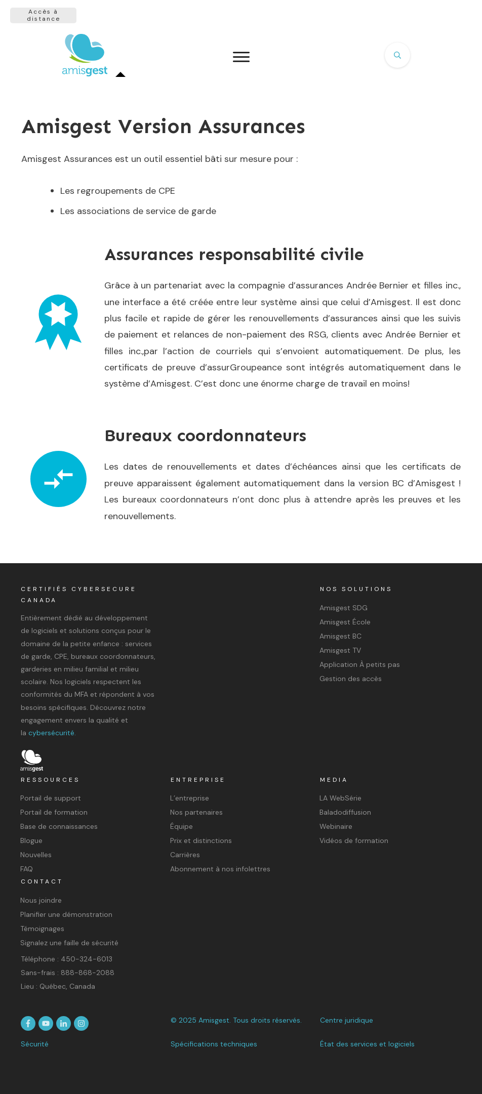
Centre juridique (346, 1020)
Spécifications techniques (214, 1043)
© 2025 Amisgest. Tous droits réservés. (236, 1020)
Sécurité (35, 1043)
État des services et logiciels (367, 1043)
